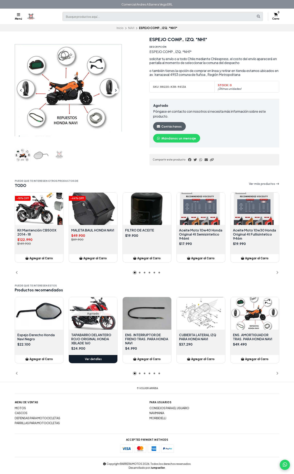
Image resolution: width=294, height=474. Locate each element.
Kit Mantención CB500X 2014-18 (36, 232)
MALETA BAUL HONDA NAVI (92, 230)
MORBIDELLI (157, 418)
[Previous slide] (21, 90)
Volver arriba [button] (147, 388)
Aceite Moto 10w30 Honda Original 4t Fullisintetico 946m (254, 234)
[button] (212, 159)
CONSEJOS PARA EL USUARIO (169, 408)
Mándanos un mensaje (176, 138)
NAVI (131, 28)
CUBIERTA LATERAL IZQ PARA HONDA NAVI (197, 337)
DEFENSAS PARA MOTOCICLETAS (37, 418)
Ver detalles (93, 359)
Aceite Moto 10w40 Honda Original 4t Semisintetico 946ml (200, 234)
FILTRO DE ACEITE (139, 230)
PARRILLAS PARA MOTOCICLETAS (37, 422)
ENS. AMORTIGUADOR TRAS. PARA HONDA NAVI (252, 337)
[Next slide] (116, 90)
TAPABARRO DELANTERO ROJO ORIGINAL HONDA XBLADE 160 (91, 339)
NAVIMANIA (156, 412)
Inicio (120, 28)
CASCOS (21, 412)
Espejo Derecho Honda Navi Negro (36, 337)
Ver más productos (264, 183)
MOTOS (20, 408)
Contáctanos (169, 126)
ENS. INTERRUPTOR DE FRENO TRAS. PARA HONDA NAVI (146, 339)
